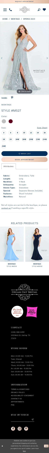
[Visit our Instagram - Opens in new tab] (20, 429)
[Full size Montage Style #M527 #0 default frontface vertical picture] (24, 58)
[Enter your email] (22, 420)
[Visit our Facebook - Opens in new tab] (13, 429)
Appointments (17, 402)
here (24, 451)
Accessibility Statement (22, 395)
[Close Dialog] (2, 446)
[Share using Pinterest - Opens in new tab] (12, 98)
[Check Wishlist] (44, 9)
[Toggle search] (38, 9)
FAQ (12, 405)
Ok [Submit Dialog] (46, 446)
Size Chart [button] (42, 128)
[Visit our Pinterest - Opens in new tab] (26, 429)
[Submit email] (32, 420)
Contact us (16, 398)
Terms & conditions (20, 389)
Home (5, 19)
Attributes (9, 166)
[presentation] (12, 244)
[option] (24, 58)
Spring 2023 (29, 19)
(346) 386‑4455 (18, 332)
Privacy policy (18, 392)
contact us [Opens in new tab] (6, 208)
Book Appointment (24, 160)
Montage (15, 19)
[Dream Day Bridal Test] (24, 9)
